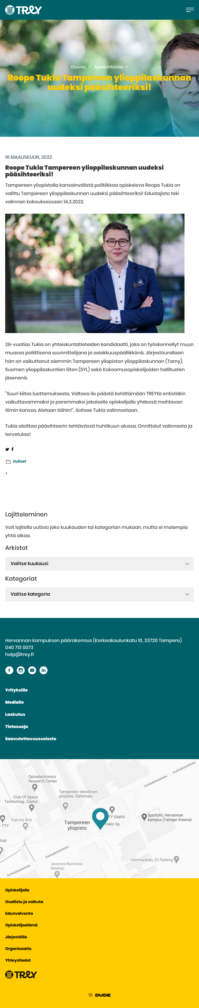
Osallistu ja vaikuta (24, 902)
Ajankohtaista (108, 67)
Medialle (14, 703)
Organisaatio (18, 949)
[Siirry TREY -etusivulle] (21, 977)
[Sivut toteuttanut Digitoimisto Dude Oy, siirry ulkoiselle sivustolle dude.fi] (100, 996)
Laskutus (15, 715)
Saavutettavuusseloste (30, 739)
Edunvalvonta (19, 914)
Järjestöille (16, 937)
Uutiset (19, 461)
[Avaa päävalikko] (190, 10)
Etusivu (78, 67)
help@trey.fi (19, 654)
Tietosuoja (16, 727)
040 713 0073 (19, 647)
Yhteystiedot (18, 961)
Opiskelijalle (17, 890)
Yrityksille (16, 690)
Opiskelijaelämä (21, 925)
